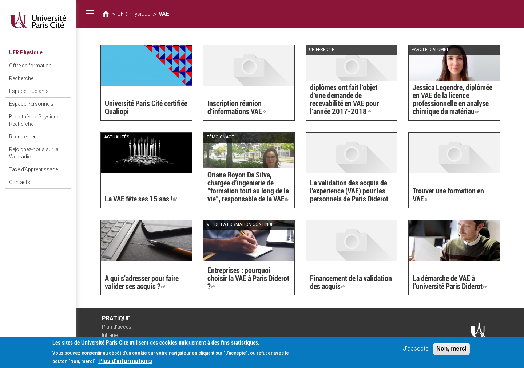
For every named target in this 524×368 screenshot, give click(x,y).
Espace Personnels (31, 104)
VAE (164, 14)
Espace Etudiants (29, 91)
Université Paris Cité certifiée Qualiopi (146, 107)
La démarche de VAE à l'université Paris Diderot (450, 282)
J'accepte (416, 350)
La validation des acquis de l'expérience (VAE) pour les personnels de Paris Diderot (349, 191)
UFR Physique (26, 52)
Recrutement (23, 137)
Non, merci (451, 351)
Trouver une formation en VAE (448, 195)
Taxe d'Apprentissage (33, 169)
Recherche (21, 78)
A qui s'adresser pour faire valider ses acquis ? (142, 282)
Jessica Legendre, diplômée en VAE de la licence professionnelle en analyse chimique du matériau (452, 99)
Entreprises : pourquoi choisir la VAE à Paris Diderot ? (248, 278)
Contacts (19, 182)
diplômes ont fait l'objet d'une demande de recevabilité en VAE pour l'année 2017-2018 (344, 99)
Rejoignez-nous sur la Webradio (34, 153)
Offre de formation (30, 65)
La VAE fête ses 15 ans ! (141, 199)
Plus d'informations (125, 363)
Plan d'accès (116, 327)
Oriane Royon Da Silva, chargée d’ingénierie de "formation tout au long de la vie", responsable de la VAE (248, 187)
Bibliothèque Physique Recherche (34, 120)
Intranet (110, 335)
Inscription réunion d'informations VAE (236, 107)
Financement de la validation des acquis (351, 282)
